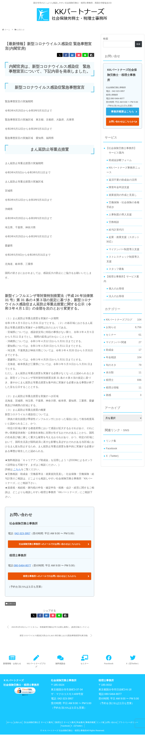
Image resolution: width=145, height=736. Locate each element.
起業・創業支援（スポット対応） (122, 239)
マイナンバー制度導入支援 (124, 249)
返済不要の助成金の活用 (123, 179)
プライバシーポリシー (59, 727)
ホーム (14, 724)
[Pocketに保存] (79, 55)
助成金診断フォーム (120, 160)
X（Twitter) (112, 456)
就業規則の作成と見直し (123, 194)
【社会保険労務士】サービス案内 (45, 724)
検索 (105, 38)
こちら (17, 469)
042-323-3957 (22, 533)
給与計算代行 (116, 229)
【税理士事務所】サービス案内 (121, 278)
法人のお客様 (116, 296)
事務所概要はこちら (122, 111)
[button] (91, 55)
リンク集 (111, 440)
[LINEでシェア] (85, 55)
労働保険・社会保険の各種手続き (122, 204)
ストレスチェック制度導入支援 (122, 259)
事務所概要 (104, 724)
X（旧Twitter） (89, 727)
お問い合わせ (129, 724)
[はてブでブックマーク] (72, 55)
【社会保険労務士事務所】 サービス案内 (120, 150)
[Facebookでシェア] (66, 55)
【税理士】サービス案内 (74, 724)
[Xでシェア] (60, 55)
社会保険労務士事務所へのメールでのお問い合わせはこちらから (50, 544)
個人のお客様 (116, 288)
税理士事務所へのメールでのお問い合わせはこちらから (49, 576)
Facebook (111, 448)
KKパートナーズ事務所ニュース (123, 170)
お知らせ (10, 604)
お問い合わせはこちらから (122, 121)
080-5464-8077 (22, 566)
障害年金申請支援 (119, 187)
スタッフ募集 (116, 269)
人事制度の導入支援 (120, 214)
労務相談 (114, 222)
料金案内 (92, 724)
